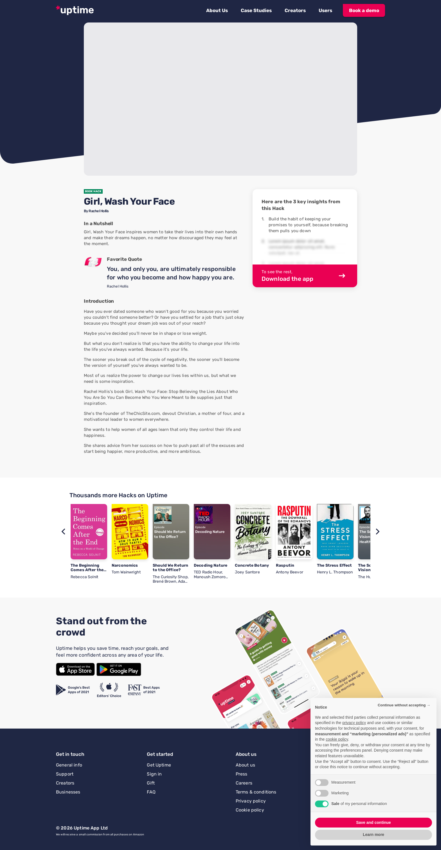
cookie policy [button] (337, 739)
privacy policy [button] (354, 722)
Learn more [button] (373, 834)
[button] (217, 10)
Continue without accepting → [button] (404, 705)
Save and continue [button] (373, 822)
